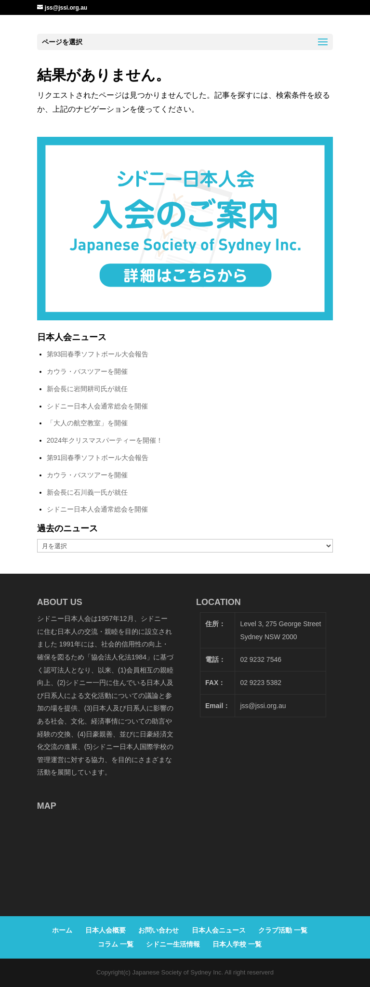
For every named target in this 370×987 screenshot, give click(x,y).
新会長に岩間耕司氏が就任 (87, 389)
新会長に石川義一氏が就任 (87, 492)
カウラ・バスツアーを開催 (87, 371)
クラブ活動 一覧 (282, 930)
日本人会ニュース (219, 930)
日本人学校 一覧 (237, 944)
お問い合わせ (158, 930)
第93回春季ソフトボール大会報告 (98, 354)
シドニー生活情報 (173, 944)
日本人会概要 (105, 930)
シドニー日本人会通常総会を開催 (97, 406)
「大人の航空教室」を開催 (87, 423)
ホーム (62, 930)
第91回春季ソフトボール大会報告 (98, 457)
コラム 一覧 (115, 944)
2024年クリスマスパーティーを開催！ (105, 440)
